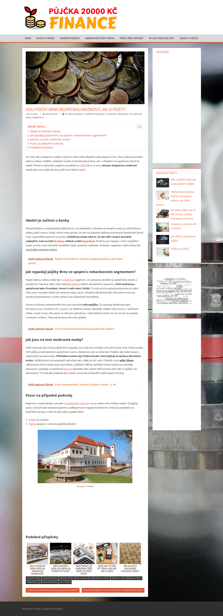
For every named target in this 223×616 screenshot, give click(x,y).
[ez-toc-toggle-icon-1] (138, 126)
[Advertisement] (85, 195)
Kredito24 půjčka (119, 578)
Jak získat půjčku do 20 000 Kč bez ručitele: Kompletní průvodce (183, 214)
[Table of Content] (139, 127)
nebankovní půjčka (48, 582)
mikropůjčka (32, 582)
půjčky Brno (38, 117)
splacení (68, 368)
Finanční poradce (70, 38)
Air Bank (69, 114)
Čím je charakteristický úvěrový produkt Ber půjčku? (53, 590)
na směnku (111, 114)
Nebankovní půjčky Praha (99, 38)
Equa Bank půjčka (84, 578)
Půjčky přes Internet (131, 38)
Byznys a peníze (46, 38)
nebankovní (122, 114)
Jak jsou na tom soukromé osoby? (50, 139)
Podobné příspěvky (41, 147)
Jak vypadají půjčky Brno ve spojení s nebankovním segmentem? (68, 135)
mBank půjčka (135, 578)
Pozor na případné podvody (46, 143)
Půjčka (32, 419)
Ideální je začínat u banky (45, 131)
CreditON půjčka (66, 578)
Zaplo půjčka (65, 582)
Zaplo (40, 308)
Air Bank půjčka (34, 578)
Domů (28, 38)
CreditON (88, 114)
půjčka (74, 284)
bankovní (78, 114)
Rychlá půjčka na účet (161, 38)
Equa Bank (99, 114)
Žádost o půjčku (189, 38)
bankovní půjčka (50, 578)
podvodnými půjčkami (78, 403)
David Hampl (51, 114)
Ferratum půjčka (102, 578)
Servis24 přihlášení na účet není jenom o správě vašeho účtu (112, 590)
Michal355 (81, 486)
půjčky (83, 165)
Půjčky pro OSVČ (180, 248)
